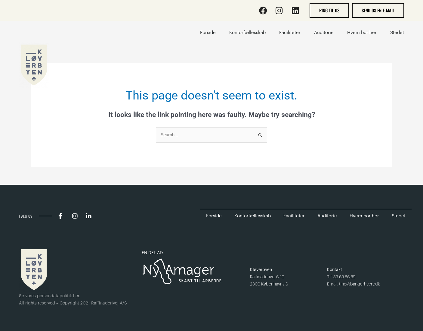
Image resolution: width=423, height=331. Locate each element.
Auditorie (327, 216)
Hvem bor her (364, 216)
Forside (214, 216)
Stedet (399, 216)
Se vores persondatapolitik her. (49, 296)
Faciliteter (294, 216)
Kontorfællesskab (252, 216)
